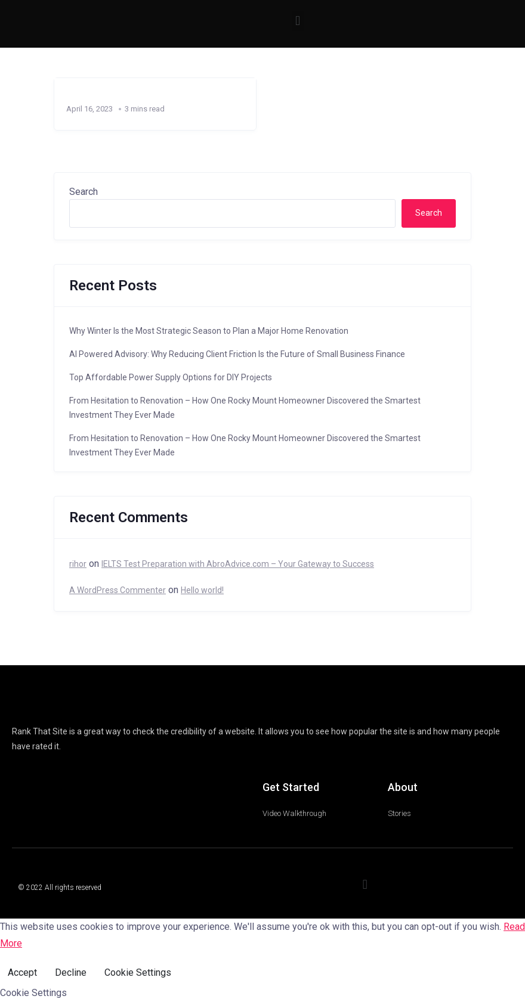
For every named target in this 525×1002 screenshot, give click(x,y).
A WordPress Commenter (117, 590)
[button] (298, 21)
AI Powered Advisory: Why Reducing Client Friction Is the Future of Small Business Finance (237, 354)
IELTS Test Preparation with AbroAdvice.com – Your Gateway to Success (237, 564)
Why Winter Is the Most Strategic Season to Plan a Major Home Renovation (208, 331)
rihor (78, 564)
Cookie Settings (137, 972)
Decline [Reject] (71, 972)
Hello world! (202, 590)
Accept (22, 972)
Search (83, 191)
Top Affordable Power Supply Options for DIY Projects (170, 377)
